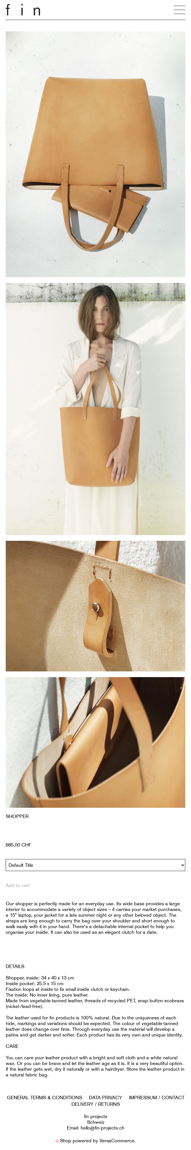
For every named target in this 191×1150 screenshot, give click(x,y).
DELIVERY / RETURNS (95, 1104)
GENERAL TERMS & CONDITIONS (44, 1097)
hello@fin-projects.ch (102, 1128)
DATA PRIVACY (105, 1097)
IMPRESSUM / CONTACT (156, 1097)
